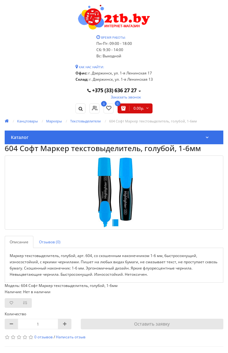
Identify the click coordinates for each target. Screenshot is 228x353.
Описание (19, 242)
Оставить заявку (152, 324)
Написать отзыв (70, 337)
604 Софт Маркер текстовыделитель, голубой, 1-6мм (153, 121)
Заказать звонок (126, 97)
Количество (15, 314)
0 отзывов (43, 337)
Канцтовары (27, 121)
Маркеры (54, 121)
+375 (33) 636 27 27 (112, 90)
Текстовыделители (85, 121)
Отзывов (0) (50, 242)
